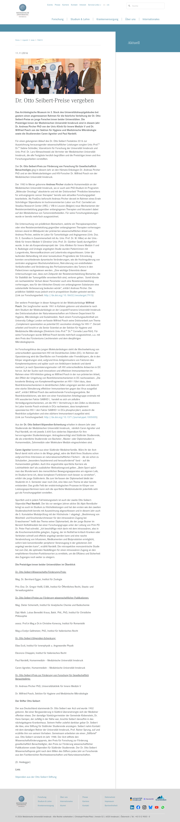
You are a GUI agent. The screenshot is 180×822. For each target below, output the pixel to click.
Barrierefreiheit (111, 805)
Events (50, 5)
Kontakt (74, 5)
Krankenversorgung (107, 19)
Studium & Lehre (80, 19)
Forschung (58, 19)
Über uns (130, 19)
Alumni (63, 805)
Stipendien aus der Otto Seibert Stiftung (36, 776)
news (32, 40)
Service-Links (94, 5)
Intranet (83, 5)
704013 (40, 40)
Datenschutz (110, 797)
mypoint (25, 40)
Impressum (109, 801)
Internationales (151, 19)
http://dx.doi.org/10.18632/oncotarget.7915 (68, 295)
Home (17, 40)
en (108, 5)
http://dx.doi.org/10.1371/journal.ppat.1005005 (70, 417)
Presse (57, 5)
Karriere (65, 5)
